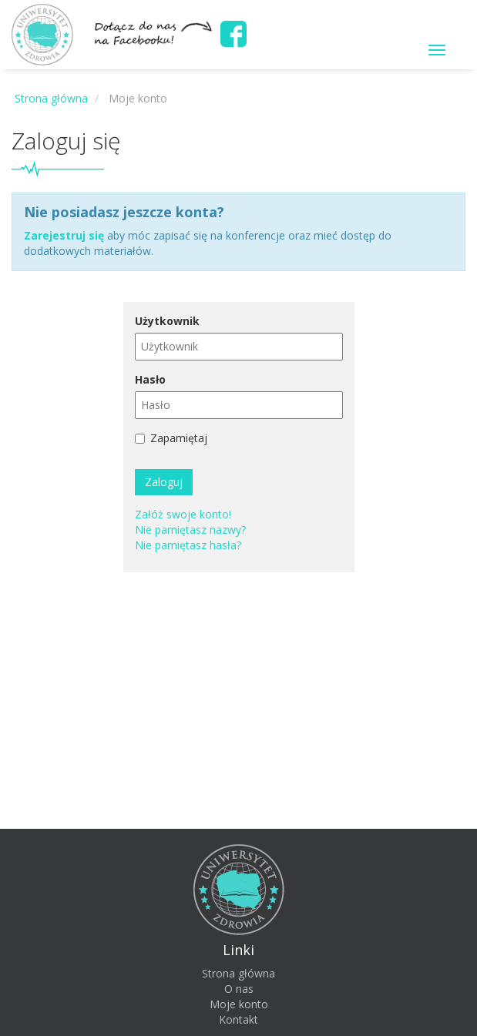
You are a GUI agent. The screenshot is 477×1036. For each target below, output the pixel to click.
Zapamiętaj (178, 438)
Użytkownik (167, 320)
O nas (239, 988)
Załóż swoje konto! (183, 514)
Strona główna (238, 973)
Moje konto (239, 1004)
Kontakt (238, 1019)
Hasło (150, 379)
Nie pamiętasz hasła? (188, 545)
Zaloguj (164, 481)
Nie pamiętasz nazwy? (190, 529)
